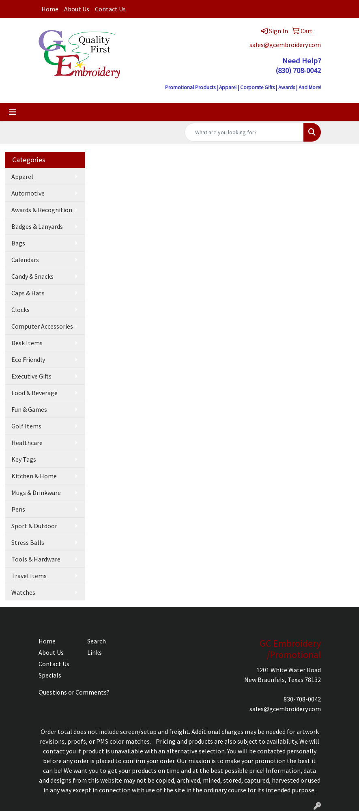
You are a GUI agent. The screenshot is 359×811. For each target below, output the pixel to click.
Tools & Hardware (35, 559)
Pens (18, 509)
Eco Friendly (28, 359)
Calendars (25, 260)
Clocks (20, 309)
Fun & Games (29, 409)
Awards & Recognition (41, 210)
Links (94, 652)
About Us (76, 9)
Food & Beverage (34, 393)
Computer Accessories (42, 326)
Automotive (28, 193)
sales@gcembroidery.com (285, 45)
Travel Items (29, 576)
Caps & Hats (28, 293)
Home (49, 9)
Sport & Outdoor (34, 526)
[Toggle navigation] (12, 112)
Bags (18, 243)
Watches (23, 592)
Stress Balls (27, 542)
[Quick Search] (244, 132)
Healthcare (27, 443)
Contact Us (110, 9)
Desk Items (27, 343)
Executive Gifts (31, 376)
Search (96, 641)
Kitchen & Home (34, 476)
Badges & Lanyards (37, 226)
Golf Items (26, 426)
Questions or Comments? (74, 692)
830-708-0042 (302, 699)
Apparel (22, 176)
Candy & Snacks (32, 276)
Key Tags (23, 459)
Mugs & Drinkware (36, 492)
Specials (50, 675)
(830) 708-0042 (298, 70)
